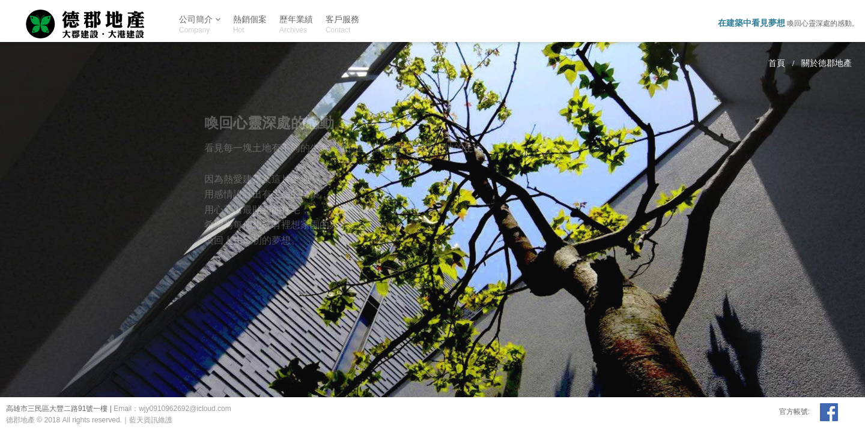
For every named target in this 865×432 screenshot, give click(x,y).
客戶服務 (342, 24)
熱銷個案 (250, 24)
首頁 (776, 63)
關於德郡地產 (826, 63)
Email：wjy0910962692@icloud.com (172, 408)
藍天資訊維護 (150, 420)
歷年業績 (296, 24)
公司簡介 (199, 21)
